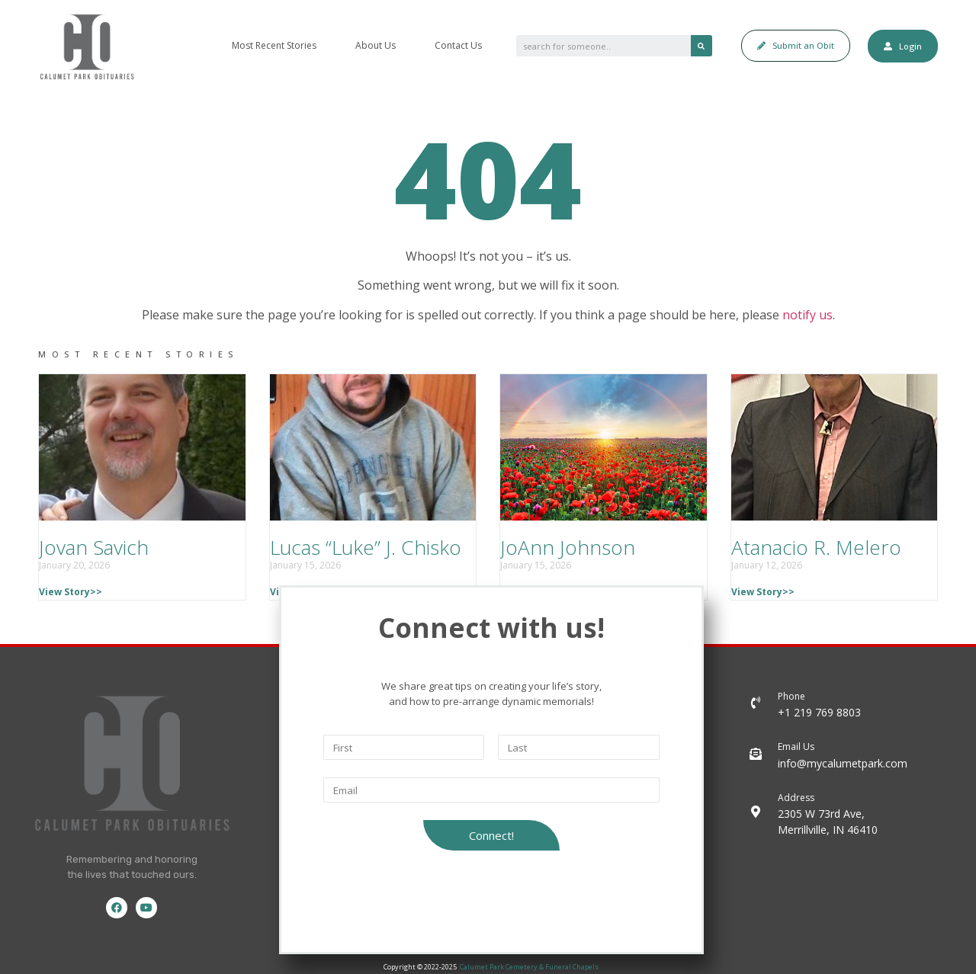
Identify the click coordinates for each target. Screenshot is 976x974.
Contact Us (458, 45)
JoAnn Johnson (567, 547)
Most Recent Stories (274, 45)
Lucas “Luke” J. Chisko (365, 547)
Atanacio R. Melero (816, 547)
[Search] (701, 45)
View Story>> (70, 591)
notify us (807, 314)
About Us (375, 45)
